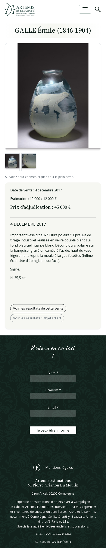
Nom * (53, 372)
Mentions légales (59, 467)
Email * (53, 407)
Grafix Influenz (61, 542)
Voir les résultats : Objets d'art (37, 318)
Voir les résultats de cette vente (38, 308)
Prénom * (53, 390)
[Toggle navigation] (85, 9)
